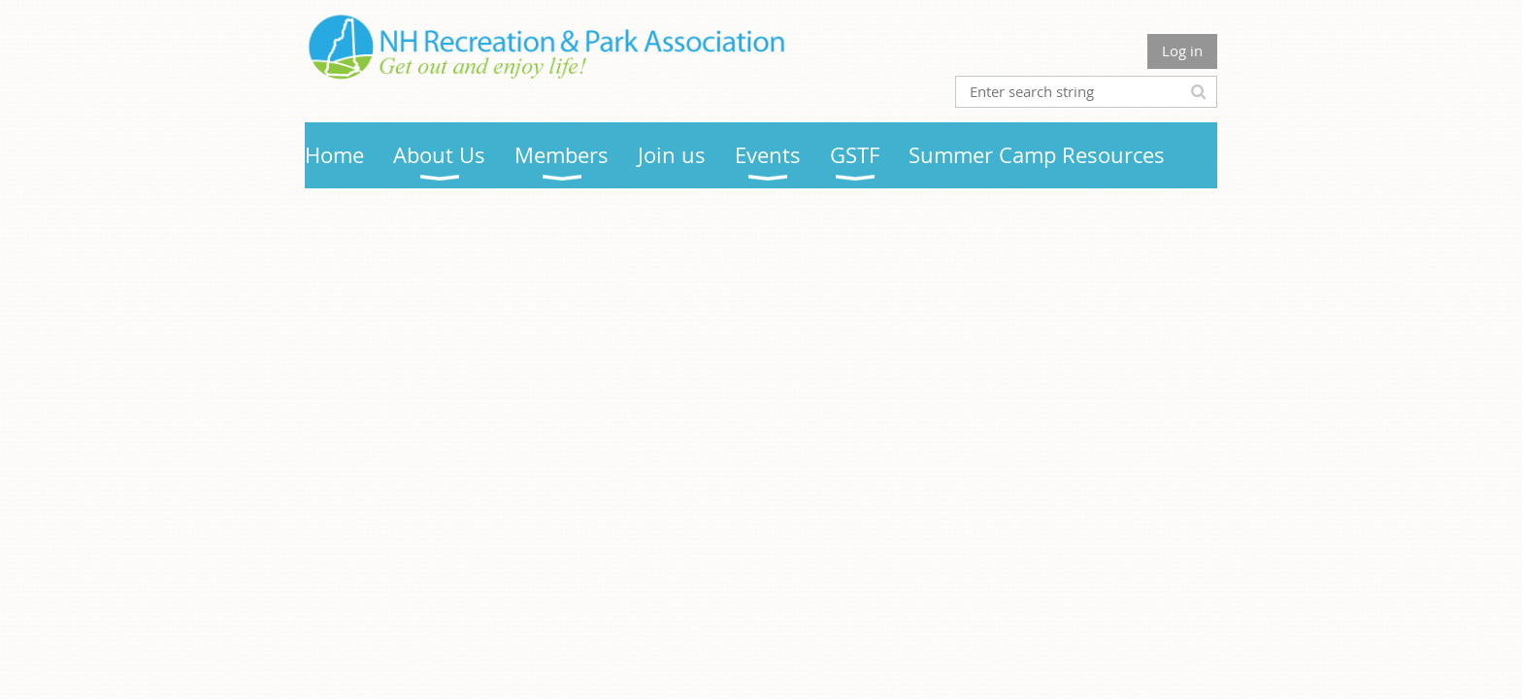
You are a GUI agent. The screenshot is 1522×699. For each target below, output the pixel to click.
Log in (1182, 50)
